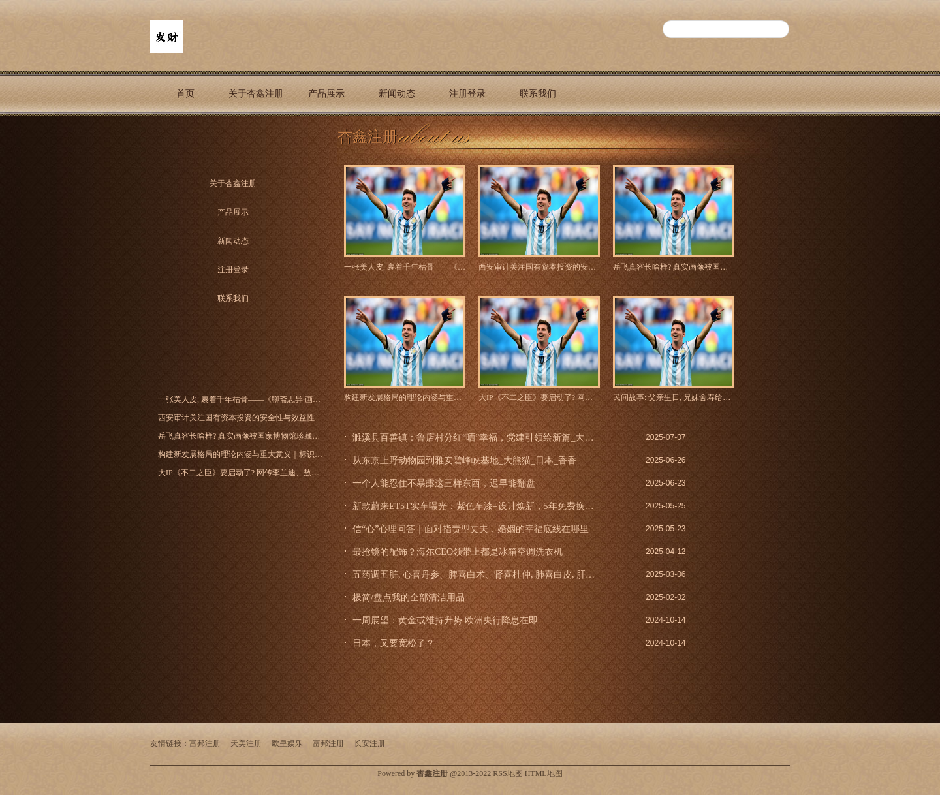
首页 (185, 94)
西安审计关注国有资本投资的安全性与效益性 (539, 267)
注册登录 (467, 94)
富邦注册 (205, 743)
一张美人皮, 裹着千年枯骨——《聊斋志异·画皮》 (404, 267)
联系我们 (538, 94)
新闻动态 (397, 94)
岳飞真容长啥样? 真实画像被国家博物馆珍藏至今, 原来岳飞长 (673, 267)
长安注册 (369, 743)
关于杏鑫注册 (255, 94)
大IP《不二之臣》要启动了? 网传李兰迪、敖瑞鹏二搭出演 (539, 397)
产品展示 (326, 94)
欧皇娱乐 (287, 743)
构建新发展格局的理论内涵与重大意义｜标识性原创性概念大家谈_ (404, 397)
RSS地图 (507, 773)
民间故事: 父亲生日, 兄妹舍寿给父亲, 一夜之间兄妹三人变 (673, 397)
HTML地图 (544, 773)
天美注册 (246, 743)
